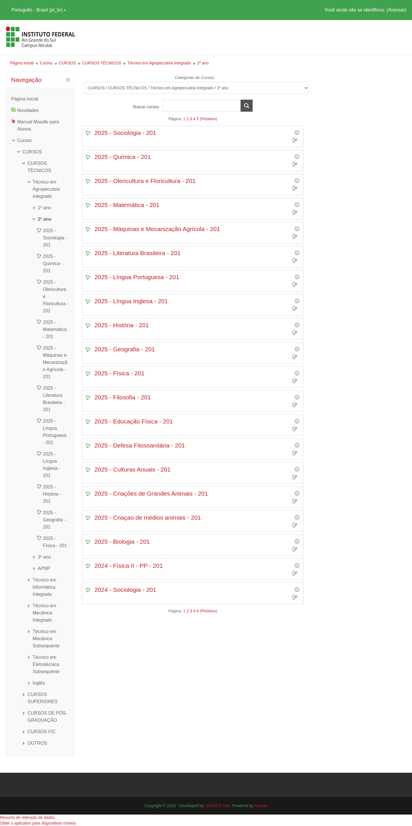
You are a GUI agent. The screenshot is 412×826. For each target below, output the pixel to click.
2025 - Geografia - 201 (124, 349)
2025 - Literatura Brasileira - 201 (137, 253)
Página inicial (24, 98)
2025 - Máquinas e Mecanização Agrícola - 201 (157, 229)
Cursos (24, 140)
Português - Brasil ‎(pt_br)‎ (38, 9)
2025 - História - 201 (121, 325)
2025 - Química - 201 (122, 156)
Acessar (396, 9)
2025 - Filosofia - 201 (122, 397)
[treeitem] (40, 98)
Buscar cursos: (147, 107)
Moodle (261, 805)
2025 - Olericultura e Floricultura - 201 (145, 181)
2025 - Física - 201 (119, 373)
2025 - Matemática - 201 (127, 205)
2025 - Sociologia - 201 (125, 132)
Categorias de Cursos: (195, 77)
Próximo (208, 119)
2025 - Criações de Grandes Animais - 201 (151, 493)
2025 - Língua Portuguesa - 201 (136, 277)
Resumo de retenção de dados (27, 817)
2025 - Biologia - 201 (122, 541)
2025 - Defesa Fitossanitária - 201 (139, 445)
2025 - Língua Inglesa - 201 (131, 301)
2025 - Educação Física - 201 (133, 421)
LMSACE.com (217, 805)
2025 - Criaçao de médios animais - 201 (147, 517)
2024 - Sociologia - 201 (125, 589)
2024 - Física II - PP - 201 (128, 565)
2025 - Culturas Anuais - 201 (132, 469)
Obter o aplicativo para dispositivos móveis (38, 823)
